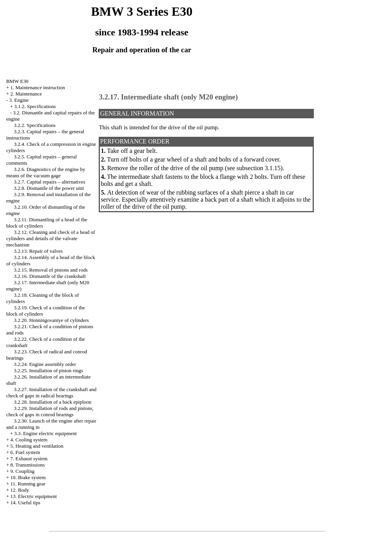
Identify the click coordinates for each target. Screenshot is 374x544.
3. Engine (19, 100)
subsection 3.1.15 (259, 168)
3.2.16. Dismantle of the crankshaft (50, 276)
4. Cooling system (28, 440)
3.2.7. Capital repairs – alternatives (49, 182)
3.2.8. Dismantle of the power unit (49, 188)
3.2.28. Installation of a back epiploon (52, 402)
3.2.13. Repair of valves (38, 251)
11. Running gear (27, 484)
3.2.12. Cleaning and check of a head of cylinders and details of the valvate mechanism (50, 238)
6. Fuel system (25, 452)
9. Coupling (22, 471)
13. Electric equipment (33, 496)
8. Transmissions (27, 465)
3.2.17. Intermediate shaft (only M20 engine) (168, 97)
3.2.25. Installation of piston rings (48, 370)
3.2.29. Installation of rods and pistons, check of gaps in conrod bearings (50, 411)
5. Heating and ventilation (36, 446)
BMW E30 (17, 81)
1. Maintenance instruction (37, 87)
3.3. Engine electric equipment (45, 433)
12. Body (19, 490)
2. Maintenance (26, 94)
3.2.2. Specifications (34, 125)
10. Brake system (28, 477)
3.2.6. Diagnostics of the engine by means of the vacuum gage (45, 172)
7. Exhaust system (28, 458)
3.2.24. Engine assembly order (45, 364)
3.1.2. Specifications (35, 106)
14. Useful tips (25, 502)
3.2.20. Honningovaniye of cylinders (51, 320)
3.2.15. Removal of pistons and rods (51, 270)
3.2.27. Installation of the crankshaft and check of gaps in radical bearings (51, 392)
